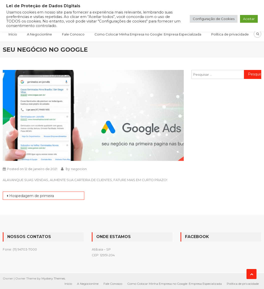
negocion (79, 169)
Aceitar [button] (249, 19)
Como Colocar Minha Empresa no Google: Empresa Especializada (147, 34)
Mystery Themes (53, 278)
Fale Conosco (73, 34)
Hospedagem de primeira (31, 196)
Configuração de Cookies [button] (213, 19)
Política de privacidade (230, 34)
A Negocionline (39, 34)
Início (12, 34)
